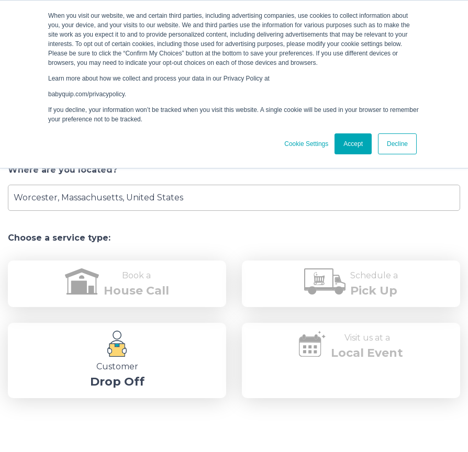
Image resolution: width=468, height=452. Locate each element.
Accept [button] (353, 144)
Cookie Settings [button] (306, 144)
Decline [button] (397, 144)
